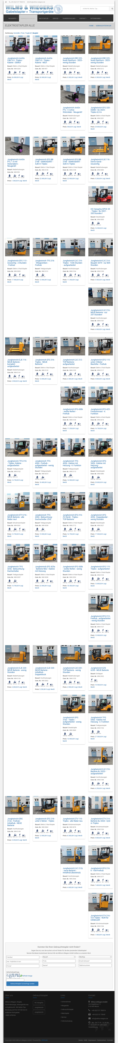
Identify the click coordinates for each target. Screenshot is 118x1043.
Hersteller (16, 33)
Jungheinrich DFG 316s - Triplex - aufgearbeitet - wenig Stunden (72, 720)
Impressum (92, 1040)
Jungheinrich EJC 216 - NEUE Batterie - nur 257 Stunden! (101, 312)
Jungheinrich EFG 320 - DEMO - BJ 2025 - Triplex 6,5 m (101, 110)
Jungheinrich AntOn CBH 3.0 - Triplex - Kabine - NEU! (43, 60)
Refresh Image (27, 976)
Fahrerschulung (69, 18)
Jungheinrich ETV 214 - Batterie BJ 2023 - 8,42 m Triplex (101, 821)
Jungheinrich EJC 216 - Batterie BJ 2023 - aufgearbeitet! (101, 771)
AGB (85, 1040)
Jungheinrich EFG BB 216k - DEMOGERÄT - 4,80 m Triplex (44, 161)
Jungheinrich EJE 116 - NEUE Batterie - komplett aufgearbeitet (17, 363)
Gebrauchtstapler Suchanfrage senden (22, 984)
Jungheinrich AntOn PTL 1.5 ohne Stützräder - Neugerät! (72, 110)
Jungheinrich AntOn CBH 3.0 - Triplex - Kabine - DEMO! (16, 60)
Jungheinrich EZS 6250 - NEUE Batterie (100, 669)
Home (91, 26)
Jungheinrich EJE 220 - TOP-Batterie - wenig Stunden (73, 670)
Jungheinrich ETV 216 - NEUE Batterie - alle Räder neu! (17, 517)
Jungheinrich (39, 1007)
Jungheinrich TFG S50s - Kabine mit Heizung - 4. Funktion (100, 719)
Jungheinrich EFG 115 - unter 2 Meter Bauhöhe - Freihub (101, 362)
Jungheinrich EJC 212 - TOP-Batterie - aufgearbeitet (73, 362)
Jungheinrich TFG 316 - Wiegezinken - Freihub (44, 262)
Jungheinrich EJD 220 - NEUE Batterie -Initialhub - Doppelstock (45, 671)
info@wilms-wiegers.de (36, 2)
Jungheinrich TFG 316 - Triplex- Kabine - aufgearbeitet (17, 463)
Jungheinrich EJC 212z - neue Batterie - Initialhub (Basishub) (73, 870)
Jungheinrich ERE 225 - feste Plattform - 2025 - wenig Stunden (73, 60)
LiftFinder (44, 1040)
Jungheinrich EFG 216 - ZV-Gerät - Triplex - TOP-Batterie (73, 517)
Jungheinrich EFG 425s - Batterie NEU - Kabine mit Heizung (45, 568)
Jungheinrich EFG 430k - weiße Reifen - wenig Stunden (73, 568)
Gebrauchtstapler (28, 18)
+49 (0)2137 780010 (17, 2)
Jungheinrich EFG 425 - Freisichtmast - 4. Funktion (101, 411)
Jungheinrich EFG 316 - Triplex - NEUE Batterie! (45, 362)
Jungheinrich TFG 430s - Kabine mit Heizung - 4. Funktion (72, 463)
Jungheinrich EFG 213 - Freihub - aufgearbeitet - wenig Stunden (101, 618)
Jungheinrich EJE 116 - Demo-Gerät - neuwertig (100, 161)
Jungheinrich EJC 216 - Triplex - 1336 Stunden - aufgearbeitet (73, 262)
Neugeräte (12, 18)
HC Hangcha (39, 1003)
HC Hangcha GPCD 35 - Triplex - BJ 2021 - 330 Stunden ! (100, 211)
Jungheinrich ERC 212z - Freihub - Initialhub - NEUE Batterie (15, 822)
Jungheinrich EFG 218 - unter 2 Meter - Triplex (45, 820)
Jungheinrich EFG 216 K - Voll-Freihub (100, 869)
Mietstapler (44, 18)
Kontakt (83, 18)
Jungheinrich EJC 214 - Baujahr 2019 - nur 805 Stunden (101, 262)
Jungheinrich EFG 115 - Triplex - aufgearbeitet (101, 567)
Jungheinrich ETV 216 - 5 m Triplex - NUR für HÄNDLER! (101, 917)
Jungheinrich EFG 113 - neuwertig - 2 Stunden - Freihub (17, 262)
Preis (22, 33)
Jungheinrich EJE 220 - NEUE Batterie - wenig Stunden (17, 670)
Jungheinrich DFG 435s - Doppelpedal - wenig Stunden (99, 517)
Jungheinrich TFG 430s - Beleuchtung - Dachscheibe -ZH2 (44, 517)
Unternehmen (96, 18)
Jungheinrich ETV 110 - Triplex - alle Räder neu (73, 820)
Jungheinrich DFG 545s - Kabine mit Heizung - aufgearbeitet (98, 464)
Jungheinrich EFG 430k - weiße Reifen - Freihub (73, 411)
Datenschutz (101, 1040)
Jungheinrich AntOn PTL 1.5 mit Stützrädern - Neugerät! (16, 162)
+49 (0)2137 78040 (98, 1014)
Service (56, 18)
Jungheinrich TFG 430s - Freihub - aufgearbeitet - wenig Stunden (44, 464)
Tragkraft (28, 33)
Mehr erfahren (10, 1015)
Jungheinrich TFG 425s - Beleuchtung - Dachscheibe (16, 568)
